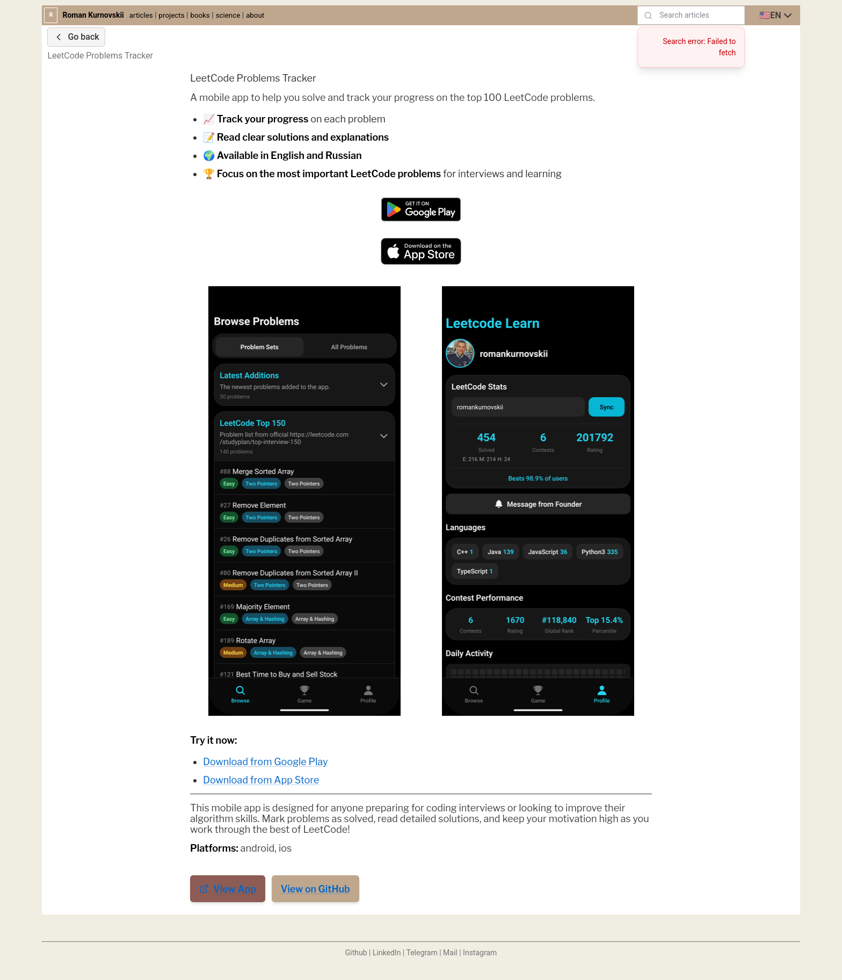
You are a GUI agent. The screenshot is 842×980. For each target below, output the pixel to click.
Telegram (422, 952)
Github (356, 952)
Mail (450, 952)
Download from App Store (261, 780)
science (228, 15)
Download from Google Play (265, 761)
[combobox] (776, 15)
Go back (76, 37)
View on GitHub (315, 889)
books (199, 15)
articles (141, 15)
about (255, 15)
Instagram (480, 952)
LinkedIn (387, 952)
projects (172, 15)
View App (227, 889)
